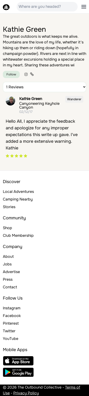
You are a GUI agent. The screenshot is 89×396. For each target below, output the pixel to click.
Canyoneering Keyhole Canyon (39, 105)
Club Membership (18, 235)
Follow (11, 74)
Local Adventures (18, 191)
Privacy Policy (26, 393)
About (8, 256)
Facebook (12, 315)
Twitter (9, 330)
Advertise (11, 271)
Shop (7, 227)
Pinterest (11, 323)
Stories (9, 206)
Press (8, 279)
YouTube (10, 338)
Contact (10, 287)
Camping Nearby (18, 199)
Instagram (11, 308)
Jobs (7, 264)
